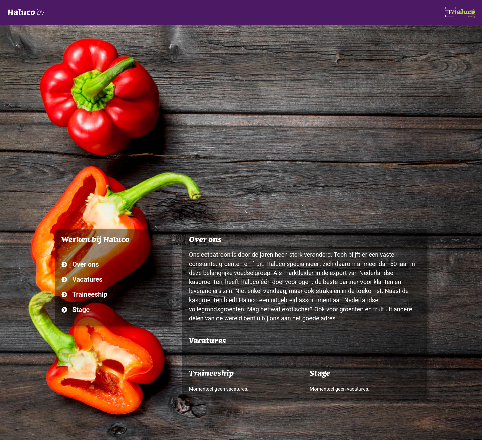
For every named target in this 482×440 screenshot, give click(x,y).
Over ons (80, 264)
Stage (75, 310)
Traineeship (84, 294)
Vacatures (82, 279)
